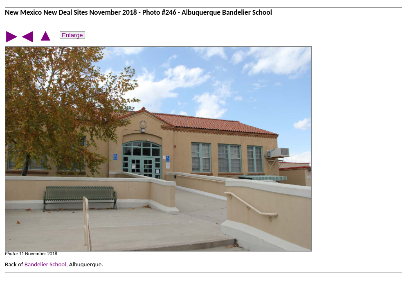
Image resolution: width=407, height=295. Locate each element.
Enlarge (72, 35)
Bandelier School (45, 264)
